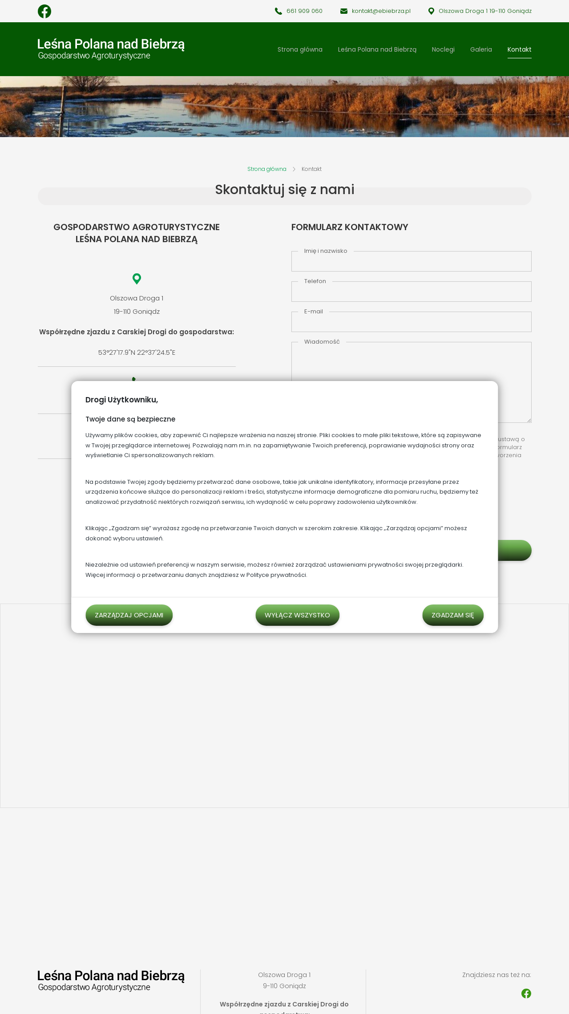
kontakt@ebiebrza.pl (381, 11)
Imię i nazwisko (325, 251)
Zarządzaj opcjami (129, 615)
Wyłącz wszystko (297, 615)
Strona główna (300, 49)
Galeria (481, 49)
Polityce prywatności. (276, 575)
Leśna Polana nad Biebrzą (377, 49)
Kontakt (520, 49)
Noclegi (443, 49)
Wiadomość (322, 341)
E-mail (313, 311)
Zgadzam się (453, 615)
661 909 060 (305, 11)
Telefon (315, 281)
